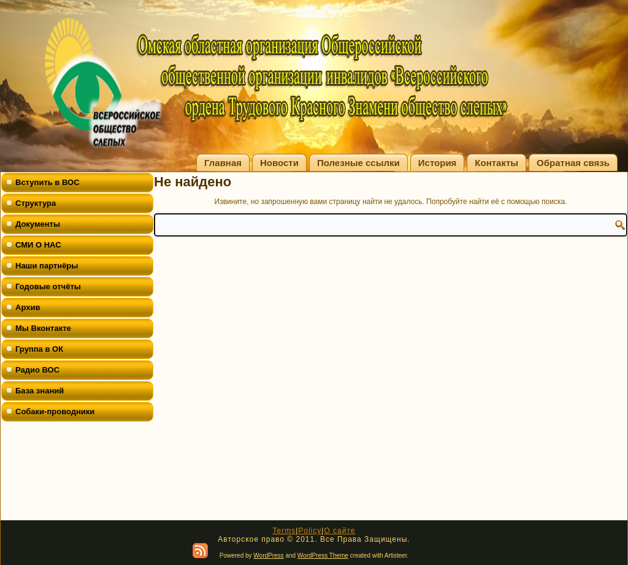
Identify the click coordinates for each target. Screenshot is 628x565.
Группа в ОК (39, 349)
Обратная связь (573, 162)
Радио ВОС (37, 369)
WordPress (268, 555)
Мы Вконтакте (43, 328)
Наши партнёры (46, 265)
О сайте (339, 530)
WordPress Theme (322, 555)
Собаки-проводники (54, 411)
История (437, 162)
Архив (27, 307)
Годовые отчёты (48, 286)
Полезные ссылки (358, 162)
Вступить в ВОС (47, 182)
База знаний (39, 390)
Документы (37, 224)
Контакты (496, 162)
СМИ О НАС (38, 244)
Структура (35, 203)
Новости (279, 162)
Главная (223, 162)
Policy (309, 530)
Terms (284, 530)
